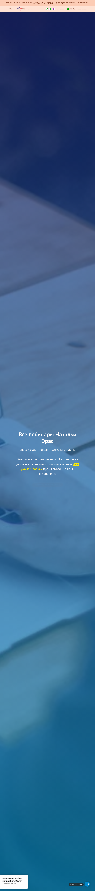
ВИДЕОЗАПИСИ (83, 2)
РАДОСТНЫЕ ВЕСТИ (47, 2)
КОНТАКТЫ (59, 3)
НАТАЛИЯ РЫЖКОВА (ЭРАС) (23, 2)
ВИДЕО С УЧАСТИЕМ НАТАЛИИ (66, 2)
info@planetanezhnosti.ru (78, 9)
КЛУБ (36, 2)
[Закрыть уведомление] (26, 876)
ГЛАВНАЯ (9, 2)
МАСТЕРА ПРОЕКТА (39, 3)
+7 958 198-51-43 (60, 9)
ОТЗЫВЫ (50, 3)
